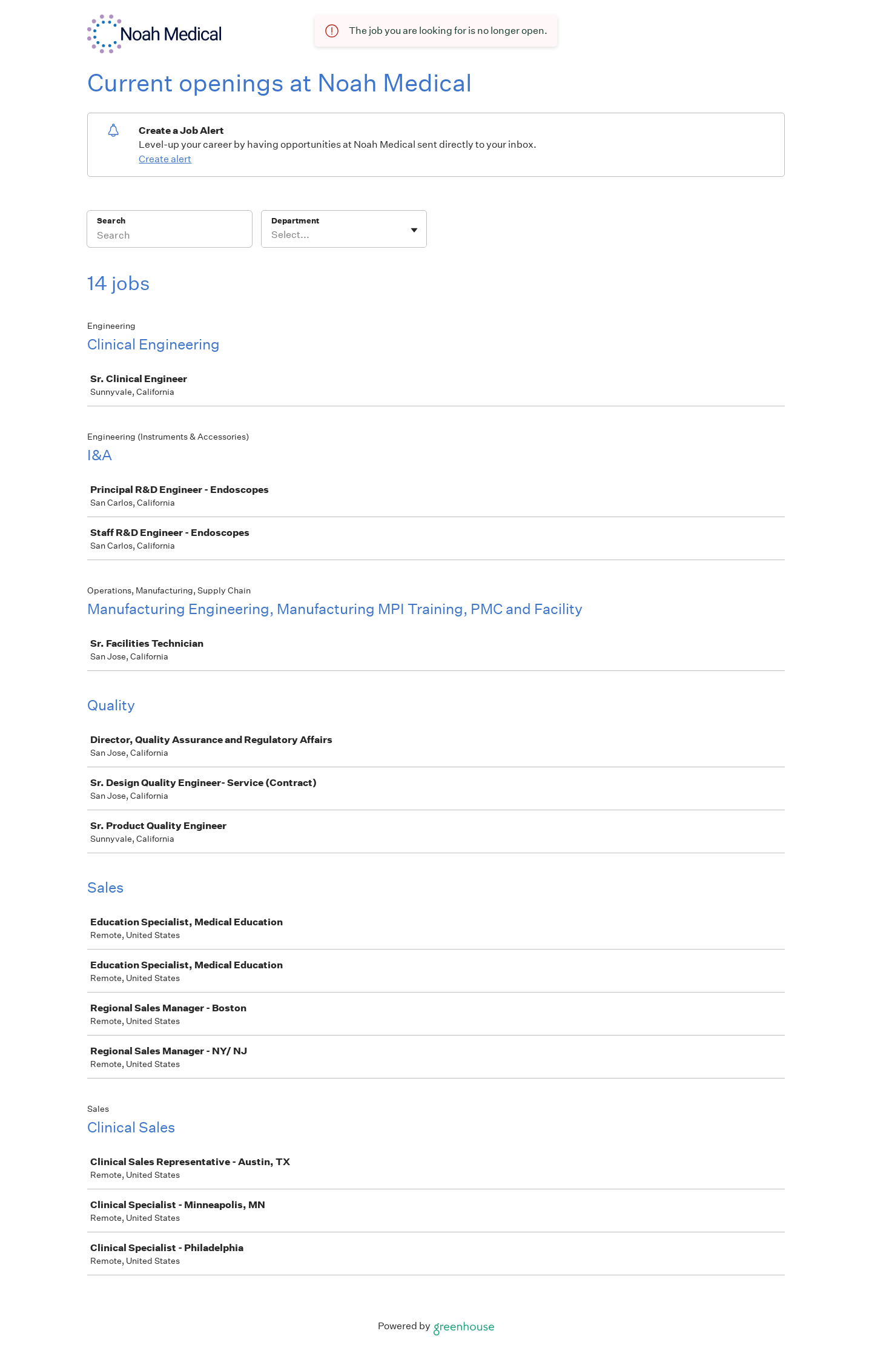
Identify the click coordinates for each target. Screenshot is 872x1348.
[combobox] (272, 235)
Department (295, 221)
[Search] (169, 236)
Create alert (165, 159)
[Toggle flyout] (414, 230)
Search (111, 221)
